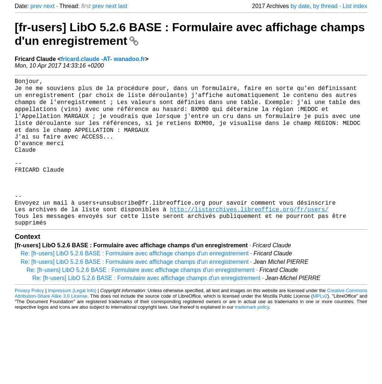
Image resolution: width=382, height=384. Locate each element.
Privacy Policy (29, 320)
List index (354, 6)
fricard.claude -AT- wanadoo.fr (103, 59)
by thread (325, 6)
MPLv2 (320, 326)
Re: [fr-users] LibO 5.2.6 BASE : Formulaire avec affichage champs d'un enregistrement (135, 283)
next (48, 6)
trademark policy (252, 337)
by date (300, 6)
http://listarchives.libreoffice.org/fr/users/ (249, 236)
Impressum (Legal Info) (72, 320)
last (122, 6)
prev (36, 6)
